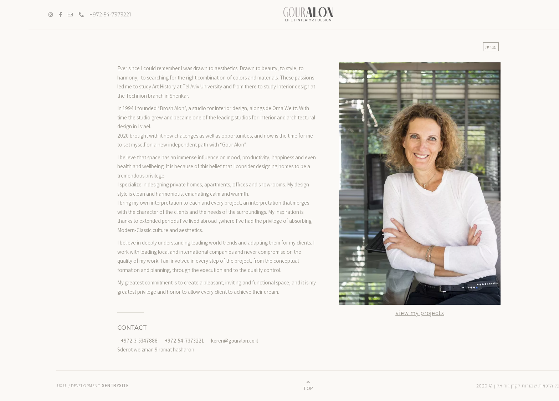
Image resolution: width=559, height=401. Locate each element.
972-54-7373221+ (82, 14)
